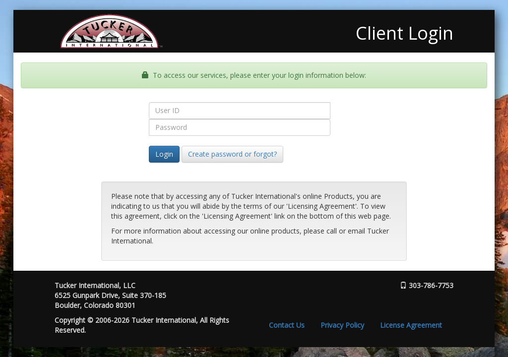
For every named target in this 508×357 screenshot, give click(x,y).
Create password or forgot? (232, 154)
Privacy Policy (342, 325)
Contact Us (287, 325)
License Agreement (411, 325)
